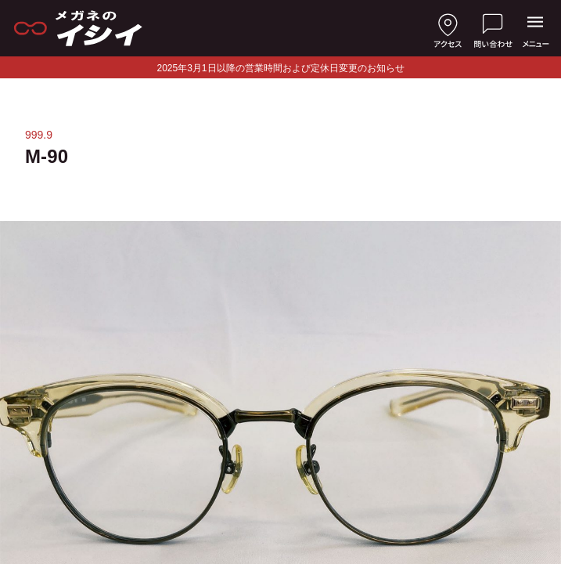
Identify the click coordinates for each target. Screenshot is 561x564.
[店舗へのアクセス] (447, 28)
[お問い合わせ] (493, 28)
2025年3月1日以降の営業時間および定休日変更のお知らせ (280, 68)
